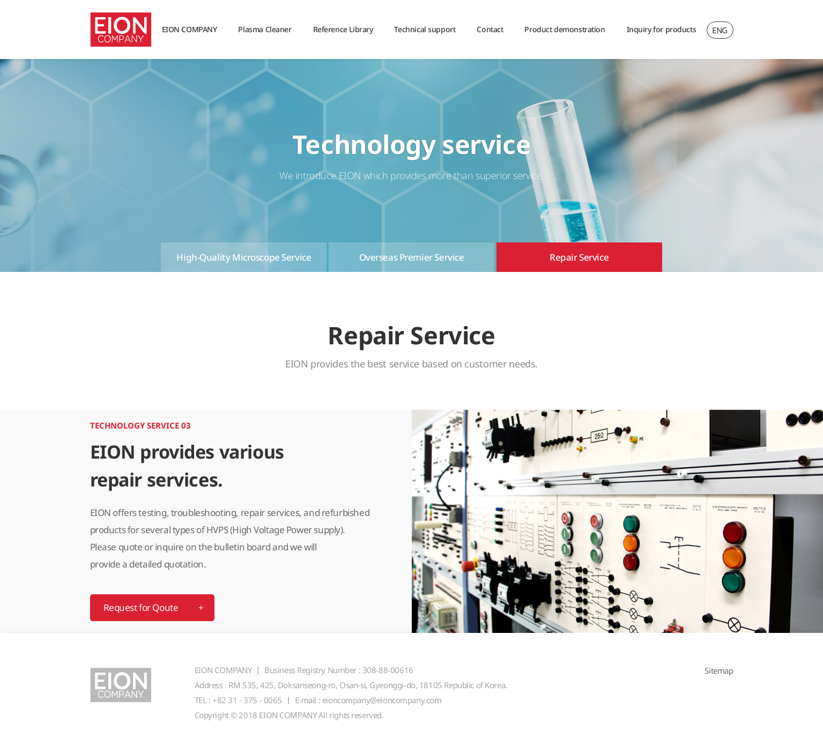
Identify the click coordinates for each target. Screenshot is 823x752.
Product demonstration (564, 29)
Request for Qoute (141, 607)
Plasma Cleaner (264, 29)
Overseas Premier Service (411, 257)
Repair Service (579, 257)
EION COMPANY (189, 29)
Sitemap (719, 671)
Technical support (424, 29)
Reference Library (343, 29)
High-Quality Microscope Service (243, 257)
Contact (490, 29)
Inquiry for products (661, 29)
